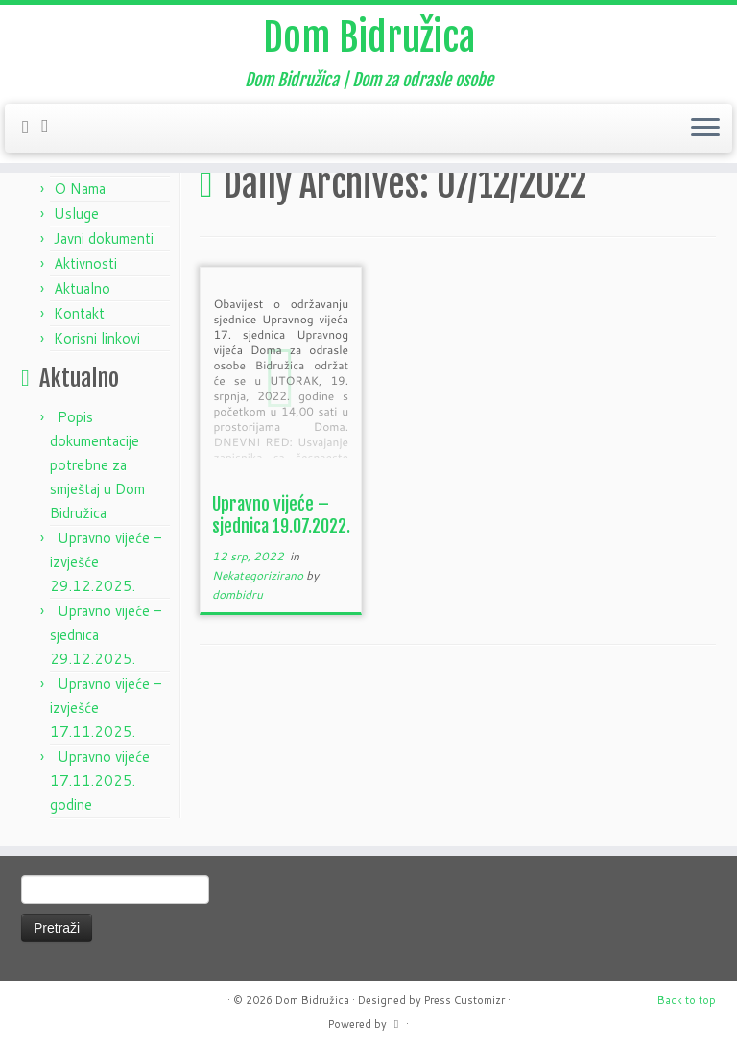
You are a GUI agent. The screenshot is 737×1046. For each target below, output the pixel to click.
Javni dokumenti (104, 238)
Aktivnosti (85, 263)
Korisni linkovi (97, 338)
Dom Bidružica (369, 37)
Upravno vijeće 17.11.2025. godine (100, 781)
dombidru (237, 594)
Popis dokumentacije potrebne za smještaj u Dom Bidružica (97, 465)
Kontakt (79, 313)
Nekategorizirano (259, 575)
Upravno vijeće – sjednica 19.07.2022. (281, 514)
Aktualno (82, 288)
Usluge (76, 213)
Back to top (686, 1000)
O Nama (80, 188)
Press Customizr (464, 1000)
